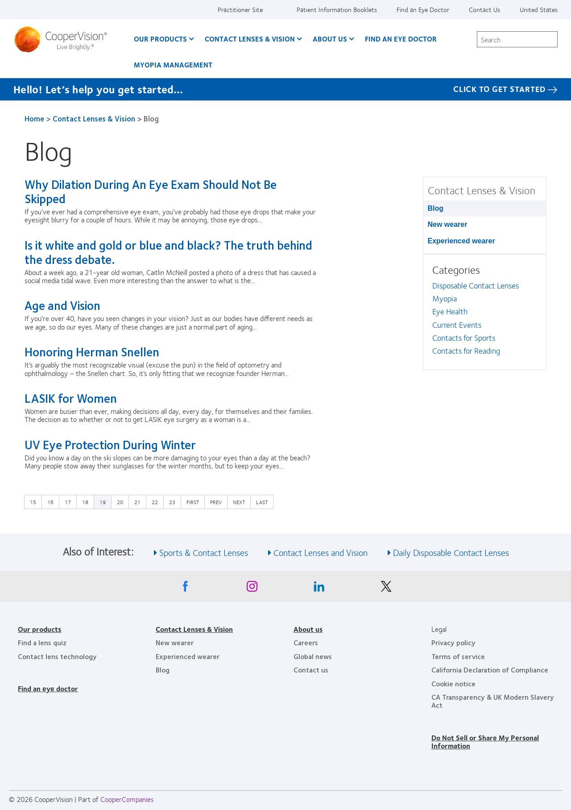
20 (122, 501)
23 (174, 501)
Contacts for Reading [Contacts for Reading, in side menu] (466, 350)
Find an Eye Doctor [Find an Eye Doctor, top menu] (423, 9)
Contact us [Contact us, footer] (311, 669)
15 (35, 501)
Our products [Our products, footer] (39, 629)
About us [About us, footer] (308, 629)
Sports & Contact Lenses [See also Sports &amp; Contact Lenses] (203, 552)
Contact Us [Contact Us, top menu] (484, 9)
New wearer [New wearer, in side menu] (448, 224)
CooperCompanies (127, 799)
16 (52, 501)
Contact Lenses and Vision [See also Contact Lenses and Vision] (320, 552)
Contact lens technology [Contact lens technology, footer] (57, 656)
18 (87, 501)
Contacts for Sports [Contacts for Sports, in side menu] (463, 337)
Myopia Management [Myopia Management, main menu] (173, 64)
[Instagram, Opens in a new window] (252, 588)
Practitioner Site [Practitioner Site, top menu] (240, 9)
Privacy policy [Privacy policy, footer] (453, 642)
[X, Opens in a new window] (386, 588)
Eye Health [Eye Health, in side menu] (450, 311)
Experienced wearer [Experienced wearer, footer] (187, 656)
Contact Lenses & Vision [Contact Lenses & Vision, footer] (194, 629)
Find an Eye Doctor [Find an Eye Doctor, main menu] (401, 38)
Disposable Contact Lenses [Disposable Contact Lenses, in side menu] (475, 285)
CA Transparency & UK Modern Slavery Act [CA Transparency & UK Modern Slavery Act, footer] (492, 700)
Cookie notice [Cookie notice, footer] (453, 683)
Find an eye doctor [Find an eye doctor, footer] (48, 688)
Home (34, 118)
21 (139, 501)
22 (157, 501)
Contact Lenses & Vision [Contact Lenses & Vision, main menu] (250, 38)
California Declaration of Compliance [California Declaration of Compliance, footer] (489, 669)
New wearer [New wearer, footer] (175, 642)
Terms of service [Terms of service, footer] (458, 656)
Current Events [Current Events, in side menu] (456, 324)
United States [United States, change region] (539, 9)
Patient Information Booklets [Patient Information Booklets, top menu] (337, 9)
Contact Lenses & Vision (94, 118)
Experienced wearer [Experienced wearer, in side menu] (461, 241)
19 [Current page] (102, 502)
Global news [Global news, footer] (313, 656)
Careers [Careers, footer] (306, 642)
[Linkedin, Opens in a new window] (319, 588)
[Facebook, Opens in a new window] (185, 588)
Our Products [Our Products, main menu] (160, 38)
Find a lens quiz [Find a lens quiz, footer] (42, 642)
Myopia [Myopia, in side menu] (444, 298)
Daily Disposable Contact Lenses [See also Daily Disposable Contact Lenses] (451, 552)
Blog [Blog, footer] (163, 669)
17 (70, 501)
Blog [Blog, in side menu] (436, 208)
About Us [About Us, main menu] (330, 38)
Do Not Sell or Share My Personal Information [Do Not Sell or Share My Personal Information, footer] (485, 741)
